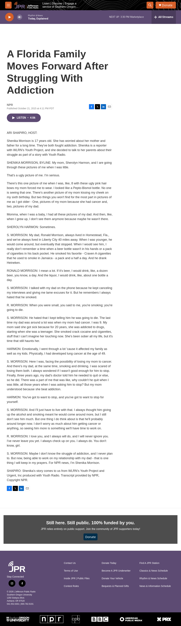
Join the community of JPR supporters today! (113, 528)
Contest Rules (71, 586)
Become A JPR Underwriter (116, 570)
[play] (9, 17)
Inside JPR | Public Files (77, 578)
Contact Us (70, 563)
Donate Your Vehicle (112, 578)
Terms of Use (71, 570)
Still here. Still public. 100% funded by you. (90, 522)
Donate (167, 5)
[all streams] (164, 17)
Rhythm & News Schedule (153, 578)
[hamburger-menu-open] (8, 5)
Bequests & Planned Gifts (115, 586)
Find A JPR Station (149, 563)
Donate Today (109, 563)
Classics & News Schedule (153, 570)
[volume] (19, 17)
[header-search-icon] (150, 5)
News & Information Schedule (155, 586)
